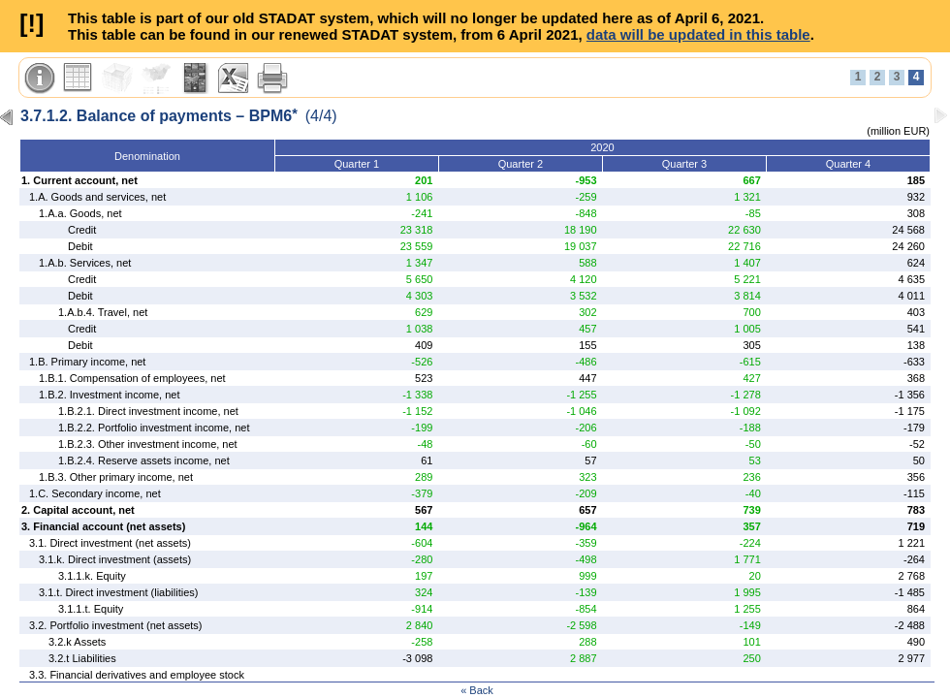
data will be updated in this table (698, 34)
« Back (476, 690)
